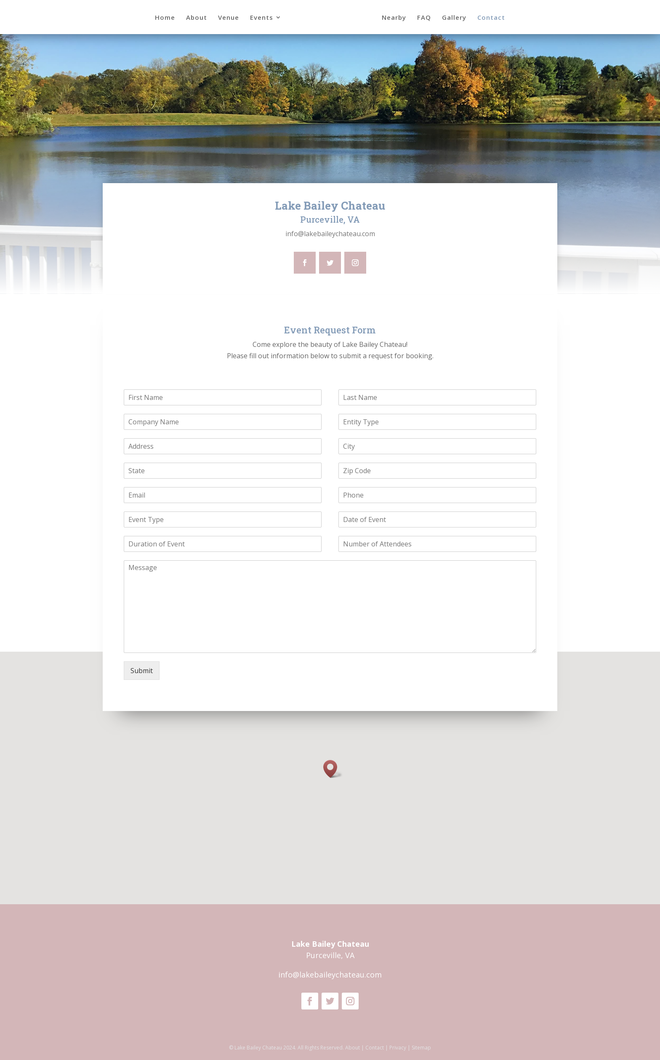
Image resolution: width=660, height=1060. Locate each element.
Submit (141, 670)
